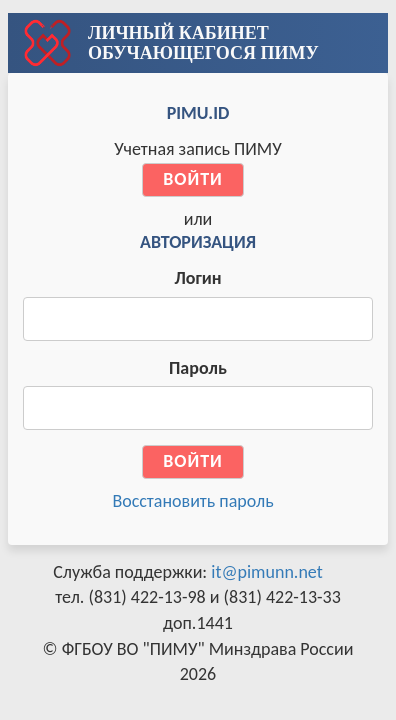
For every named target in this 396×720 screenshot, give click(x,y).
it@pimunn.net (266, 572)
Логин (197, 278)
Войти (193, 179)
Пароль (198, 368)
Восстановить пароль (192, 501)
